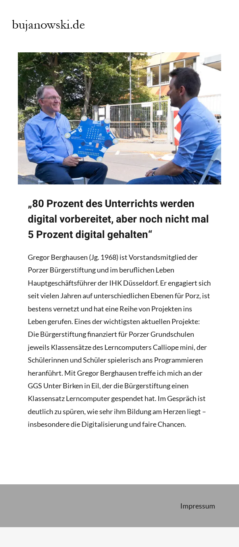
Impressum (197, 505)
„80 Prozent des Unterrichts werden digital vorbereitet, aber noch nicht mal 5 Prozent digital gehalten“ (118, 219)
